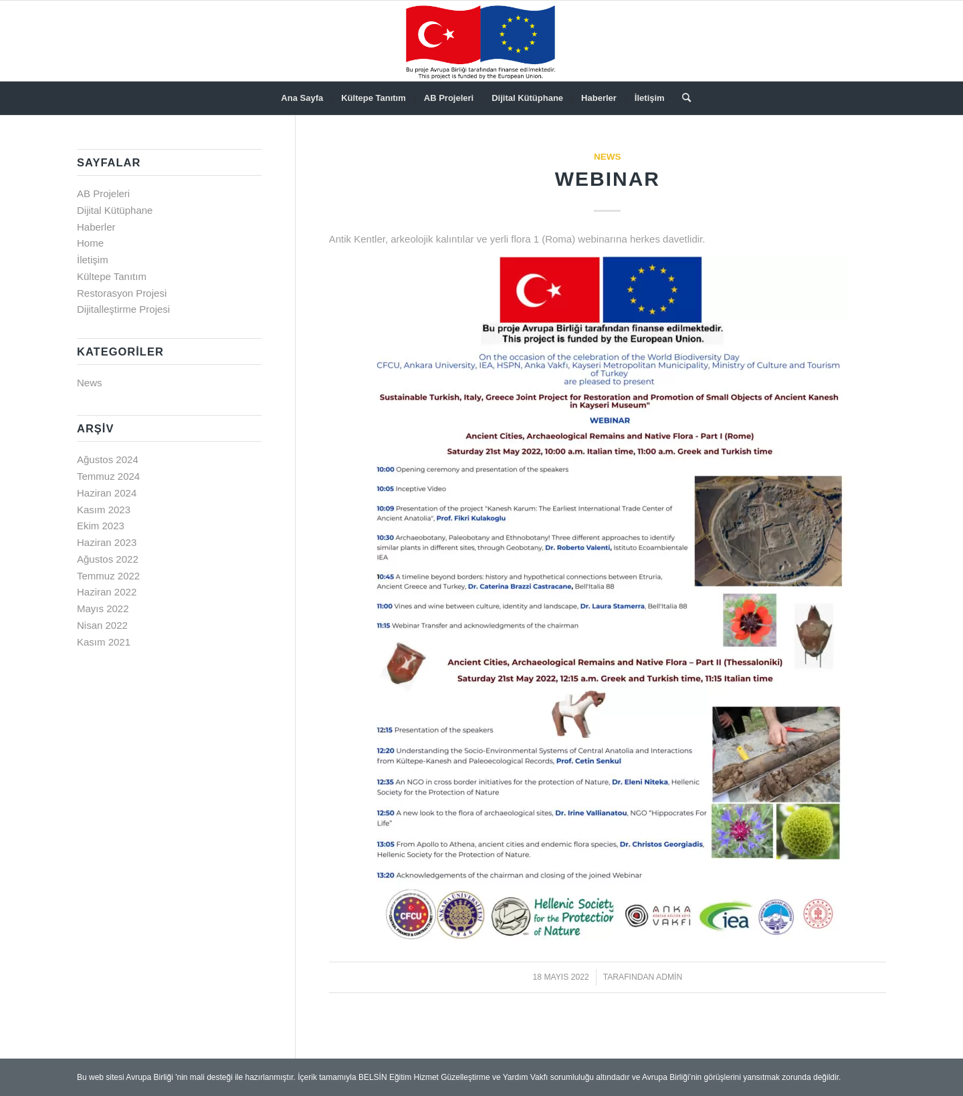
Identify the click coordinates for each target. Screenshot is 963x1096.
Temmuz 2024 (108, 476)
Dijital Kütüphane (114, 210)
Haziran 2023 (106, 542)
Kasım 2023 (103, 509)
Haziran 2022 (106, 591)
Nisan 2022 (102, 625)
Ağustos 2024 (107, 459)
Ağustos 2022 (107, 559)
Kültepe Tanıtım (111, 276)
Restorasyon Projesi (122, 293)
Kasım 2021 (103, 642)
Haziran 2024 (106, 493)
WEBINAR (607, 179)
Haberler (96, 227)
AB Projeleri (103, 193)
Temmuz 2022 (108, 575)
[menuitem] (302, 98)
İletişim (92, 259)
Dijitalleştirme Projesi (123, 309)
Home (90, 243)
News (607, 157)
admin (669, 977)
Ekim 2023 (100, 525)
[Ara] (682, 98)
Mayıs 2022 (103, 608)
